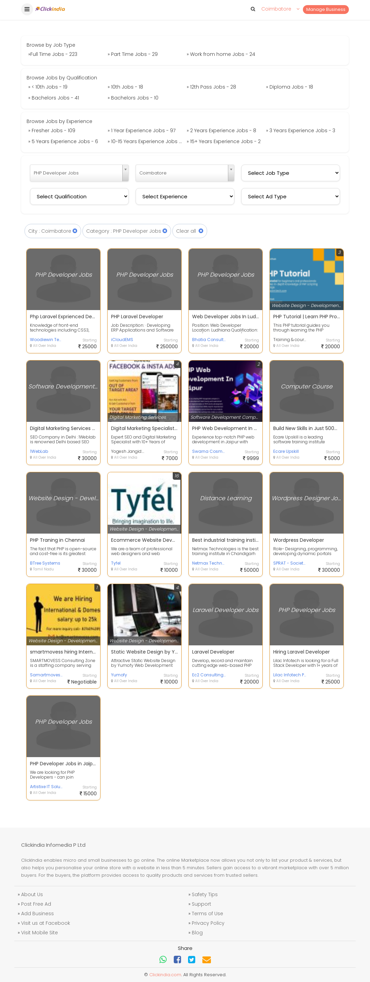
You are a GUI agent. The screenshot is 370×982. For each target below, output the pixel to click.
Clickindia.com (165, 974)
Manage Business (325, 9)
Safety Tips (205, 894)
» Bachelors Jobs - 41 (53, 97)
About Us (32, 894)
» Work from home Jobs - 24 (221, 54)
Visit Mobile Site (39, 932)
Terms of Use (207, 913)
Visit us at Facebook (45, 923)
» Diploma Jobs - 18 (289, 86)
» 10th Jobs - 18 (125, 86)
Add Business (37, 913)
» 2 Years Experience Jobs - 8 (221, 130)
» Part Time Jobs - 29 (133, 54)
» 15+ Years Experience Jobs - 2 (224, 141)
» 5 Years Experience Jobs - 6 (63, 141)
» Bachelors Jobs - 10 (133, 97)
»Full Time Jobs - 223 (52, 54)
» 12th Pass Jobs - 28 (211, 86)
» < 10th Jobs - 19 (47, 86)
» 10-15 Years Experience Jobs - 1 (146, 141)
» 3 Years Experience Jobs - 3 (300, 130)
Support (201, 904)
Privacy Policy (208, 923)
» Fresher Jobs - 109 (51, 130)
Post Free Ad (36, 904)
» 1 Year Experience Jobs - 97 (141, 130)
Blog (197, 932)
